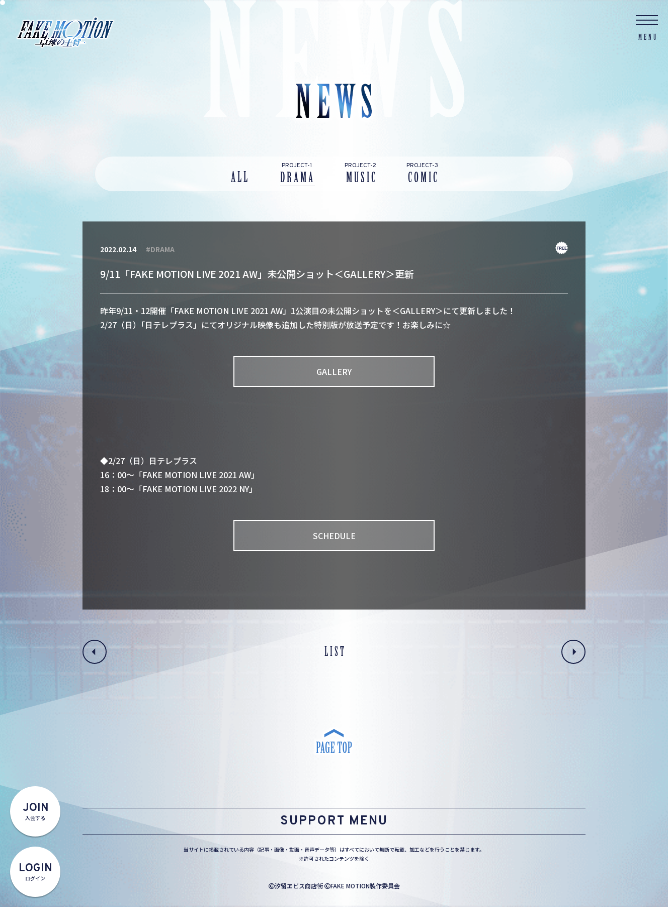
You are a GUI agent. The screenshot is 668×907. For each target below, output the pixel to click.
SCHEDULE (334, 536)
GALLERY (334, 371)
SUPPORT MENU (334, 821)
